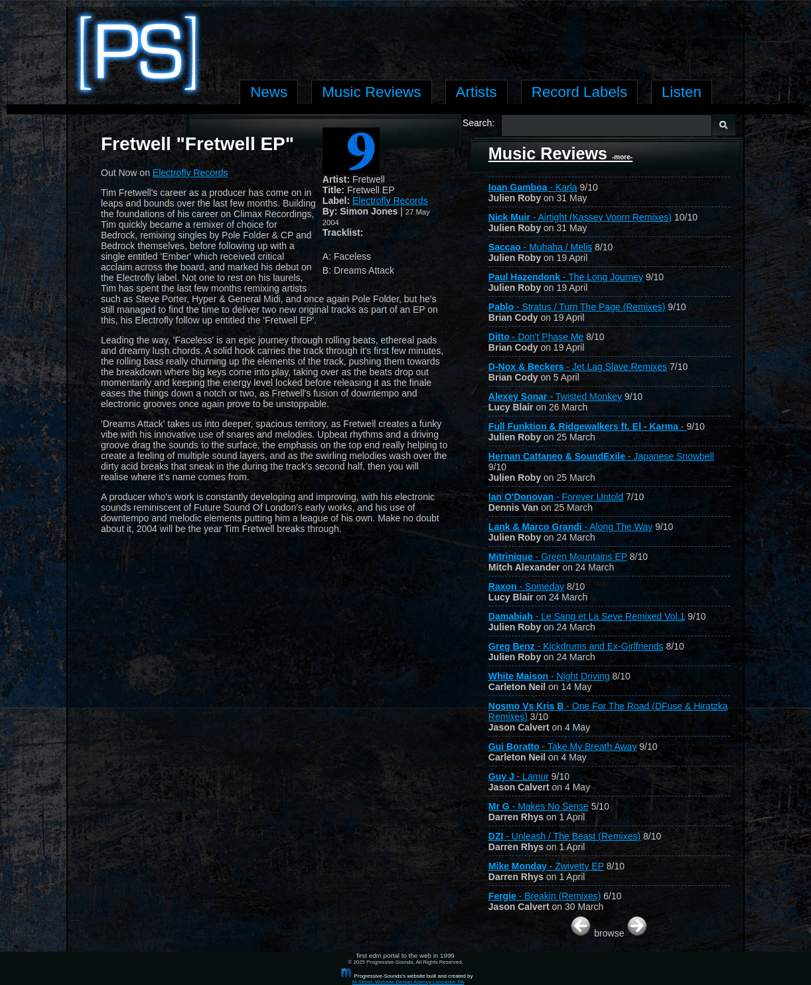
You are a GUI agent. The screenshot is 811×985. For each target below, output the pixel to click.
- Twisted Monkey (555, 396)
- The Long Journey (565, 277)
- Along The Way (570, 526)
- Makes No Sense (538, 806)
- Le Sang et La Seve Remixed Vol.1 (587, 616)
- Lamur (518, 776)
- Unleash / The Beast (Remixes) (564, 836)
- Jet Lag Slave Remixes (577, 366)
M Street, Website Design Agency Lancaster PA (408, 982)
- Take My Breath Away (562, 746)
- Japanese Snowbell (601, 456)
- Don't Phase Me (536, 336)
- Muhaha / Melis (540, 247)
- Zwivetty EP (546, 866)
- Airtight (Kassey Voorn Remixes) (580, 217)
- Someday (526, 586)
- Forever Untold (555, 497)
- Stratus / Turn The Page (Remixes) (577, 307)
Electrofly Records (390, 200)
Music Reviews (560, 153)
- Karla (532, 187)
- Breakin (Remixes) (544, 896)
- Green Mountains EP (557, 556)
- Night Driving (549, 676)
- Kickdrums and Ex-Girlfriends (576, 646)
